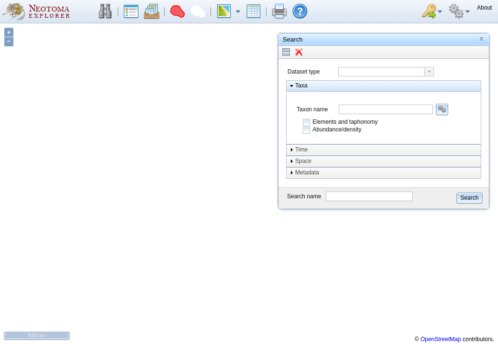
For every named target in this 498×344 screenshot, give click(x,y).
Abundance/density (336, 129)
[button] (105, 11)
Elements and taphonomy (344, 121)
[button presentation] (429, 71)
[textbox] (381, 71)
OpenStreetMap (441, 339)
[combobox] (386, 71)
